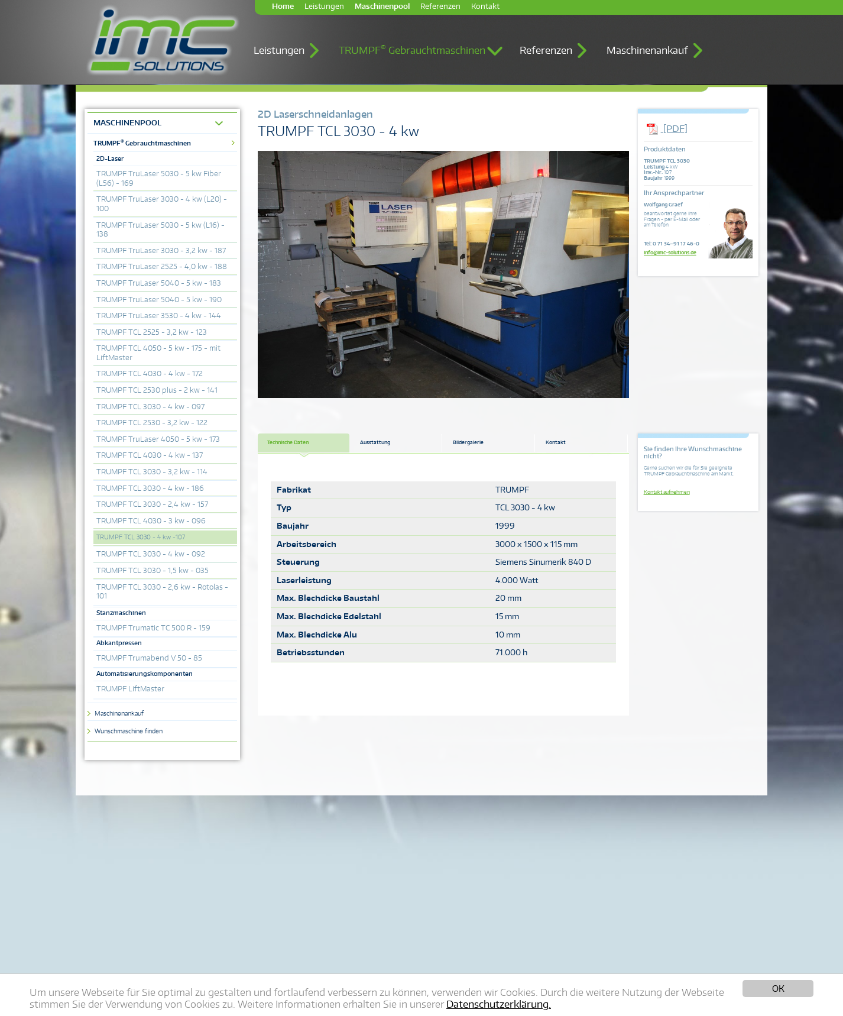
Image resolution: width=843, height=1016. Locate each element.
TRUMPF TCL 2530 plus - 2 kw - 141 (157, 390)
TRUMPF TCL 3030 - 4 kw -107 (140, 537)
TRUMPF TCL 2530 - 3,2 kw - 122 (151, 422)
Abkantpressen (119, 642)
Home (283, 6)
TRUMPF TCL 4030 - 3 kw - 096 (151, 520)
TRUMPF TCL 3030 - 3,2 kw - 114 (151, 471)
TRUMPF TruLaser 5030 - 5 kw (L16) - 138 (160, 230)
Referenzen (440, 6)
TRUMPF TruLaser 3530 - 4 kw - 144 (158, 315)
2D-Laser (110, 158)
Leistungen (324, 6)
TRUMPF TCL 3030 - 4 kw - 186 (150, 488)
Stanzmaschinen (121, 612)
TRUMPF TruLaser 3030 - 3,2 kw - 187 (161, 250)
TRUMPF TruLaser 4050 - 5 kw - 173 (158, 439)
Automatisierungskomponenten (144, 673)
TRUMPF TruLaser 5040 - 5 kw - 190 (159, 299)
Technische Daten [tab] (288, 442)
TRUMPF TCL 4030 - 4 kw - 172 (149, 373)
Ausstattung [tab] (375, 442)
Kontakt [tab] (556, 442)
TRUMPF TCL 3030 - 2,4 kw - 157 (152, 504)
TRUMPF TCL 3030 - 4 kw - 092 (150, 553)
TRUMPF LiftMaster (130, 688)
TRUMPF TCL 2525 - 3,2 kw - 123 (151, 332)
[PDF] (666, 128)
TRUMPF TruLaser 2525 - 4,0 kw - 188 (161, 266)
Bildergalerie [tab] (468, 442)
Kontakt (485, 6)
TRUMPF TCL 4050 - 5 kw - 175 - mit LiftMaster (158, 353)
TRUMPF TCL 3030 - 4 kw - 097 (150, 406)
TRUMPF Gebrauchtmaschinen (412, 49)
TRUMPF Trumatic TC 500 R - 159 (153, 627)
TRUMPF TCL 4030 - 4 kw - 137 (149, 455)
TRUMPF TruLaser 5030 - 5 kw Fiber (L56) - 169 (158, 178)
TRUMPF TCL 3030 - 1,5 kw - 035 (152, 570)
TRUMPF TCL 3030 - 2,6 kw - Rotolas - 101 (162, 592)
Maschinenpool (382, 6)
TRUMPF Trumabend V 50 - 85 (149, 657)
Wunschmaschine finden (129, 731)
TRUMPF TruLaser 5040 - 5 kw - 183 (158, 283)
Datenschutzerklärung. (498, 1005)
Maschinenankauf (647, 50)
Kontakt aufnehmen (667, 492)
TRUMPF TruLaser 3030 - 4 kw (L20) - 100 (161, 204)
